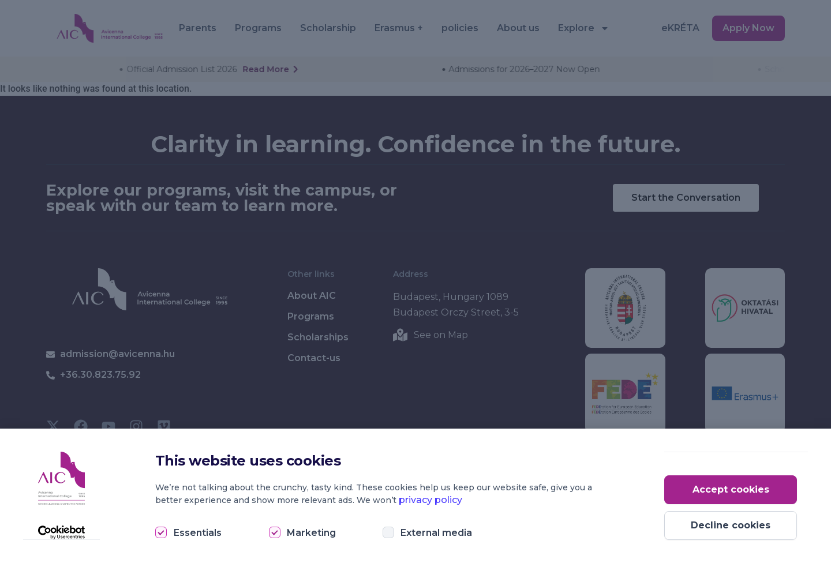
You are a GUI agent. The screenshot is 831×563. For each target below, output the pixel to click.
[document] (415, 281)
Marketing (311, 532)
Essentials (198, 532)
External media (436, 532)
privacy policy (430, 499)
